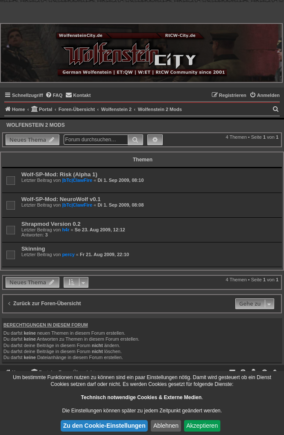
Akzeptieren (202, 425)
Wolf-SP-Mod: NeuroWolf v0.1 (61, 199)
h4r (65, 229)
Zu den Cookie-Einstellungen (104, 425)
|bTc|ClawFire (77, 180)
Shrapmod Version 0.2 (51, 224)
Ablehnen (166, 425)
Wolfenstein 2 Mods (35, 125)
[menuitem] (54, 95)
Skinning (33, 248)
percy (68, 254)
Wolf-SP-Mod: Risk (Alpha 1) (59, 174)
